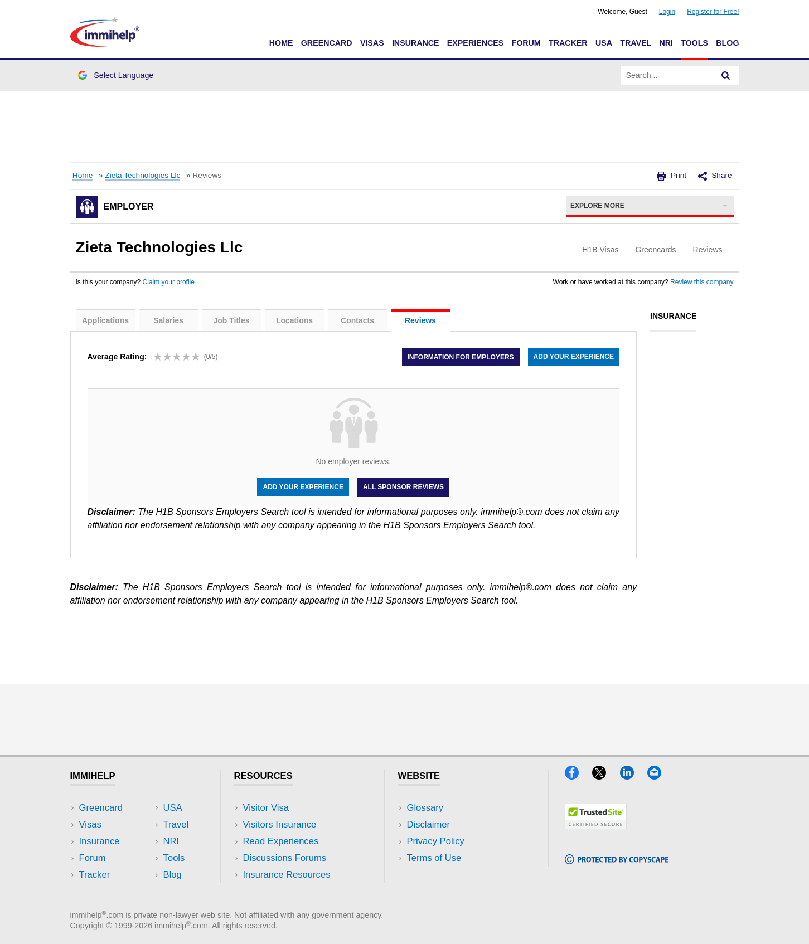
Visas (372, 42)
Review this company (701, 282)
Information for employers (461, 357)
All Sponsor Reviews (403, 487)
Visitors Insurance (280, 824)
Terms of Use (434, 858)
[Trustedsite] (596, 825)
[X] (605, 776)
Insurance (415, 42)
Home (281, 42)
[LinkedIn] (633, 776)
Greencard (326, 42)
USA (603, 42)
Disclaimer (428, 824)
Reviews (420, 320)
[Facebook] (578, 776)
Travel (635, 42)
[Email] (659, 776)
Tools (694, 42)
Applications (105, 320)
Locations (294, 320)
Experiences (475, 42)
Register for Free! (713, 12)
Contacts (357, 320)
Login (667, 12)
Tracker (568, 42)
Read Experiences (281, 841)
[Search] (726, 75)
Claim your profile (169, 282)
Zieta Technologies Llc (142, 175)
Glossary (425, 807)
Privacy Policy (435, 841)
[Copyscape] (616, 861)
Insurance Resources (287, 874)
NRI (666, 42)
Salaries (168, 320)
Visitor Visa (266, 807)
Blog (727, 42)
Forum (525, 42)
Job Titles (231, 320)
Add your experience (574, 357)
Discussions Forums (285, 858)
